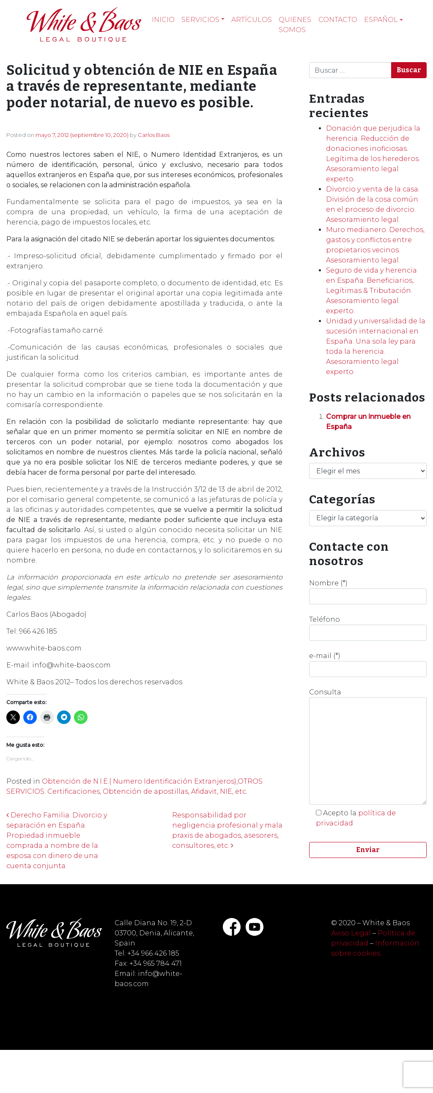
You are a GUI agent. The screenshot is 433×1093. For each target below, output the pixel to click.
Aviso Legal (351, 933)
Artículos (251, 20)
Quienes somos (295, 25)
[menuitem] (383, 19)
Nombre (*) (368, 591)
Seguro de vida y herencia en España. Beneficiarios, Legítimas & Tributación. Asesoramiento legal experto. (371, 290)
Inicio (163, 20)
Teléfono (368, 628)
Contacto (337, 20)
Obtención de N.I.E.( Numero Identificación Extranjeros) (139, 781)
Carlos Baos (154, 134)
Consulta (368, 746)
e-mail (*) (368, 664)
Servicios (200, 20)
